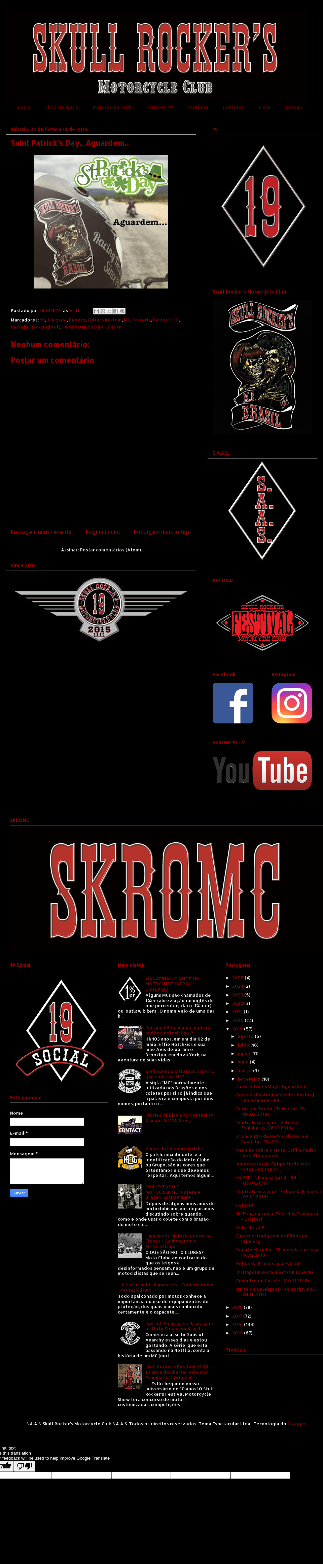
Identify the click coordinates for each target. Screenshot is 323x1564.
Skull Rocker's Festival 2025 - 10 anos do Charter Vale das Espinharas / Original (178, 1372)
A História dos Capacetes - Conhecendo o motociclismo (167, 1287)
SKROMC (114, 327)
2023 (238, 994)
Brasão (294, 107)
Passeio (19, 327)
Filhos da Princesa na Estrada (269, 1263)
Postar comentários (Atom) (110, 549)
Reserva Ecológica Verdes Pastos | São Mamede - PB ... (275, 1097)
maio (244, 1061)
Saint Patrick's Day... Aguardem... (272, 1086)
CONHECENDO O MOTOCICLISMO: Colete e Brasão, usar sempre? (173, 1192)
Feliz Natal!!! (250, 1227)
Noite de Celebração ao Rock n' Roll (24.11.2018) (276, 1291)
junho (244, 1053)
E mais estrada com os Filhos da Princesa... (272, 1238)
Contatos (233, 107)
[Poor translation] (24, 1466)
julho (244, 1045)
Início (24, 107)
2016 (238, 1324)
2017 (237, 1316)
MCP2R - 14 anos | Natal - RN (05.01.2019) (266, 1180)
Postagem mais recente (41, 532)
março (245, 1070)
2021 (238, 1011)
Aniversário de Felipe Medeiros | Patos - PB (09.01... (273, 1166)
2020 (238, 1020)
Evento (77, 319)
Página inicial (103, 532)
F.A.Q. (265, 107)
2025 (238, 977)
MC (127, 319)
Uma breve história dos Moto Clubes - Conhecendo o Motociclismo (178, 1241)
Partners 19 (159, 107)
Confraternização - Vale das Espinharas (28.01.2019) (268, 1125)
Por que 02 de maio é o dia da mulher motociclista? (178, 1030)
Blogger (296, 1423)
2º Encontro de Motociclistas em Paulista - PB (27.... (272, 1138)
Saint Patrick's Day (82, 327)
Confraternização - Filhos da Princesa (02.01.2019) (278, 1194)
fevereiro (249, 1079)
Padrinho (197, 107)
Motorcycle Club (112, 107)
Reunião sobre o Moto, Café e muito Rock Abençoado (276, 1152)
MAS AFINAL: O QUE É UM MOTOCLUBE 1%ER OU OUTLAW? (172, 984)
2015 (238, 1332)
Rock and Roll (45, 327)
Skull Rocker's (61, 107)
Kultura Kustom (104, 319)
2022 (238, 1003)
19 (42, 319)
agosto (246, 1036)
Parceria (141, 319)
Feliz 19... (246, 1205)
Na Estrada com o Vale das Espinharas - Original (278, 1216)
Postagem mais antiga (162, 532)
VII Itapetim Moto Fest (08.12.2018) (274, 1272)
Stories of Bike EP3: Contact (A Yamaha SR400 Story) (179, 1117)
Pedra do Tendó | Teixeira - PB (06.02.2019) (270, 1111)
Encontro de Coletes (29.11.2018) (272, 1280)
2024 (238, 986)
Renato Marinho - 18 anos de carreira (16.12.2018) (277, 1252)
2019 (238, 1028)
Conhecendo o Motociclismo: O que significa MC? (180, 1073)
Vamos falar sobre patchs (174, 1148)
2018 (238, 1307)
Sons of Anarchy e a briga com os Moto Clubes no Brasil (179, 1326)
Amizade (57, 319)
